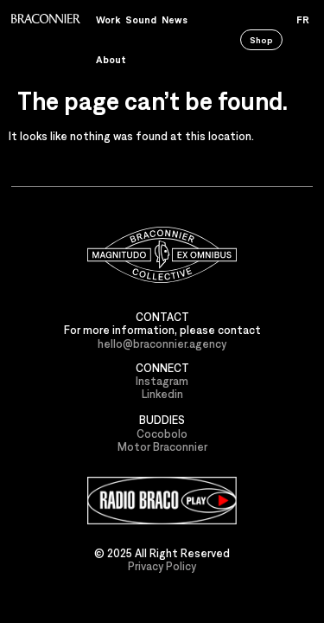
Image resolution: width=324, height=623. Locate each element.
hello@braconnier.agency (162, 343)
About (111, 59)
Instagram (162, 381)
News (174, 19)
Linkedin (162, 394)
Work (108, 19)
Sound (140, 19)
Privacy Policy (162, 566)
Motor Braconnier (162, 446)
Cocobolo (162, 433)
